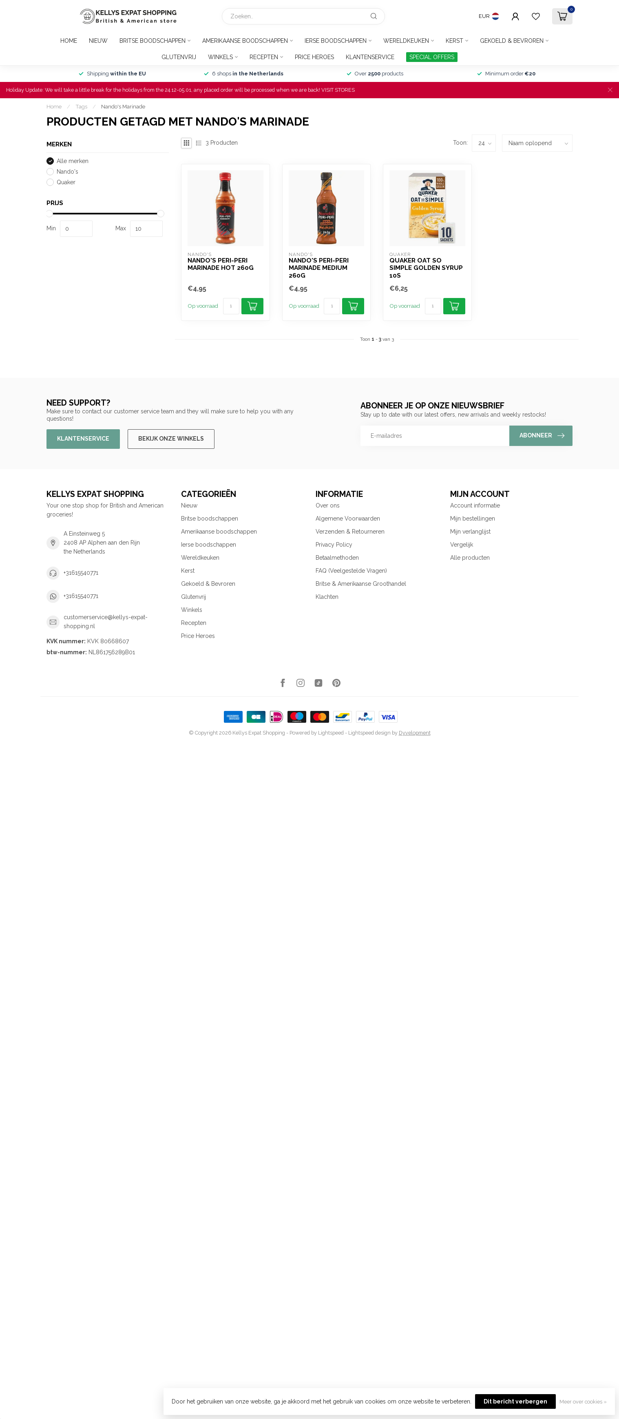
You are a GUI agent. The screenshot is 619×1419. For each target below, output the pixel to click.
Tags (81, 106)
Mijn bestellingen (472, 518)
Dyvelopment (415, 733)
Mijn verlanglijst (470, 531)
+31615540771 (81, 572)
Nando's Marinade (123, 106)
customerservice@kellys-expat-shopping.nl (106, 621)
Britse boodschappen (152, 41)
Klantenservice (370, 57)
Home (68, 41)
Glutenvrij (178, 57)
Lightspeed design (369, 733)
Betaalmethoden (337, 557)
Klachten (327, 597)
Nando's (67, 172)
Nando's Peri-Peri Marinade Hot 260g (221, 264)
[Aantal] (231, 306)
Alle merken (72, 161)
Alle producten (470, 557)
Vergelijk (461, 544)
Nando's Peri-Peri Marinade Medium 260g (319, 268)
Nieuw (98, 41)
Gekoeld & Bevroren (512, 41)
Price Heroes (314, 57)
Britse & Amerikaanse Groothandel (361, 583)
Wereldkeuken (406, 41)
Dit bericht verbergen (515, 1401)
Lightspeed (331, 733)
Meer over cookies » (583, 1402)
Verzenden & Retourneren (350, 531)
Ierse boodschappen (336, 41)
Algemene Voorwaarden (348, 518)
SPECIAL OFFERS (431, 57)
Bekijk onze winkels (171, 438)
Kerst (454, 41)
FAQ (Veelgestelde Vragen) (351, 570)
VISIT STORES (338, 90)
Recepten (264, 57)
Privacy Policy (334, 544)
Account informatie (475, 505)
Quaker (66, 182)
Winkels (220, 57)
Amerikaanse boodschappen (245, 41)
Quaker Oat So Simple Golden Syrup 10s (426, 268)
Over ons (328, 505)
